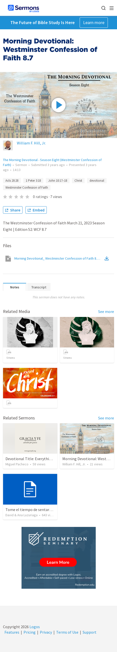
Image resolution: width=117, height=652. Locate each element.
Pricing (29, 632)
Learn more (93, 22)
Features (11, 632)
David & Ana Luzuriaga (21, 515)
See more (106, 311)
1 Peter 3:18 (33, 180)
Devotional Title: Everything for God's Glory (42, 458)
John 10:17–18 (57, 180)
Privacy (46, 632)
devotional (97, 180)
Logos (34, 626)
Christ (78, 180)
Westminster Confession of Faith (26, 187)
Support (89, 632)
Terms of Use (67, 632)
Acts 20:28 (11, 180)
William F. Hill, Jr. (31, 142)
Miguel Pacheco (16, 464)
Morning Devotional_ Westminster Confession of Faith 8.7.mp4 (59, 258)
